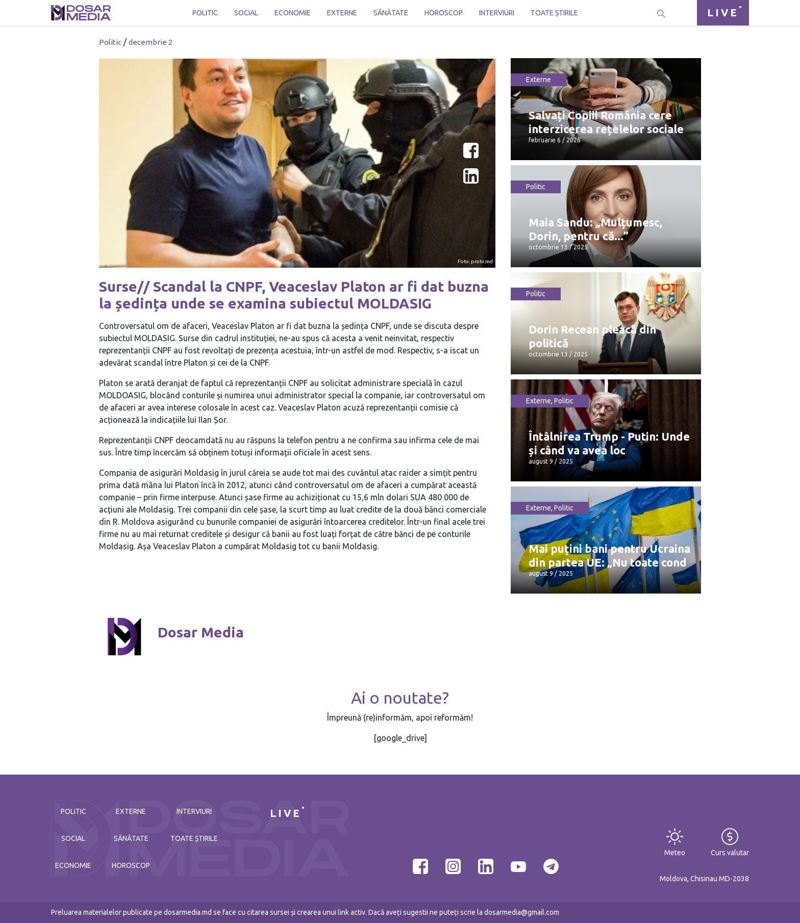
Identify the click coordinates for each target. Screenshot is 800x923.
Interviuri (496, 13)
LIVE (723, 12)
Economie (292, 13)
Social (246, 13)
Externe (342, 13)
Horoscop (443, 13)
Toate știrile (554, 13)
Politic (205, 13)
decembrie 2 (150, 42)
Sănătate (390, 13)
